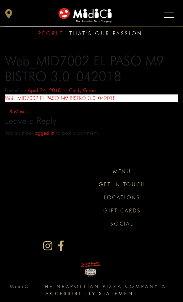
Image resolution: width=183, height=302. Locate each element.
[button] (8, 15)
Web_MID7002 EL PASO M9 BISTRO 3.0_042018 (60, 98)
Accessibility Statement (91, 293)
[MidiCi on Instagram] (47, 246)
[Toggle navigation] (169, 14)
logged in (44, 133)
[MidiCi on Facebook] (61, 246)
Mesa (18, 111)
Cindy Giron (82, 90)
